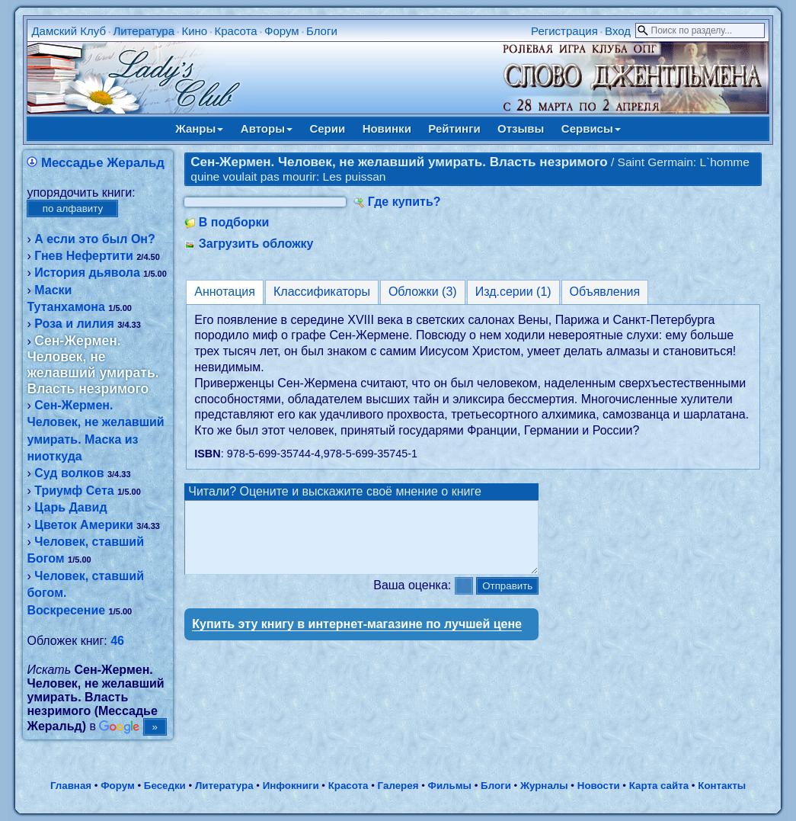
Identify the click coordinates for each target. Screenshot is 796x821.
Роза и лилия (74, 323)
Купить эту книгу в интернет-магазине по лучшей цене (357, 637)
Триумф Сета (74, 490)
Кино (194, 30)
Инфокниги (291, 785)
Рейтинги (454, 128)
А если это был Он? (94, 239)
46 (117, 640)
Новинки (387, 128)
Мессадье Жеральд (103, 163)
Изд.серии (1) (513, 291)
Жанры (199, 128)
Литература (143, 30)
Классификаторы (321, 291)
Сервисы (591, 128)
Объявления (605, 291)
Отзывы (520, 128)
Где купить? (404, 201)
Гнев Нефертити (83, 255)
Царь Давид (70, 507)
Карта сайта (659, 785)
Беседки (165, 785)
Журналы (544, 785)
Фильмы (450, 785)
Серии (327, 128)
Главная (70, 785)
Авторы (267, 128)
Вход (618, 30)
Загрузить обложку (256, 243)
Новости (598, 785)
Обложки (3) (422, 291)
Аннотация (224, 291)
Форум (281, 30)
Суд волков (69, 473)
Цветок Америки (83, 524)
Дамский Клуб (68, 30)
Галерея (398, 785)
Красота (236, 30)
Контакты (722, 785)
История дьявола (87, 272)
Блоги (321, 30)
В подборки (234, 222)
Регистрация (564, 30)
